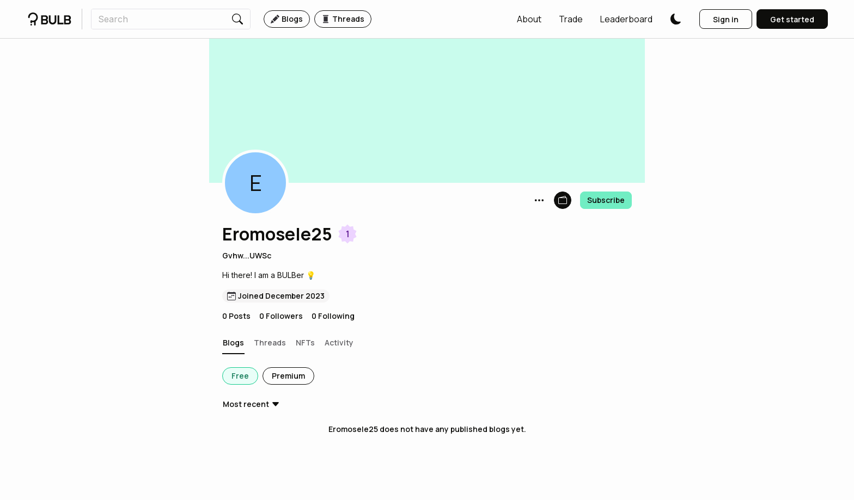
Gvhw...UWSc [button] (246, 255)
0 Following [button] (333, 316)
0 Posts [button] (236, 316)
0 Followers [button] (281, 316)
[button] (529, 19)
